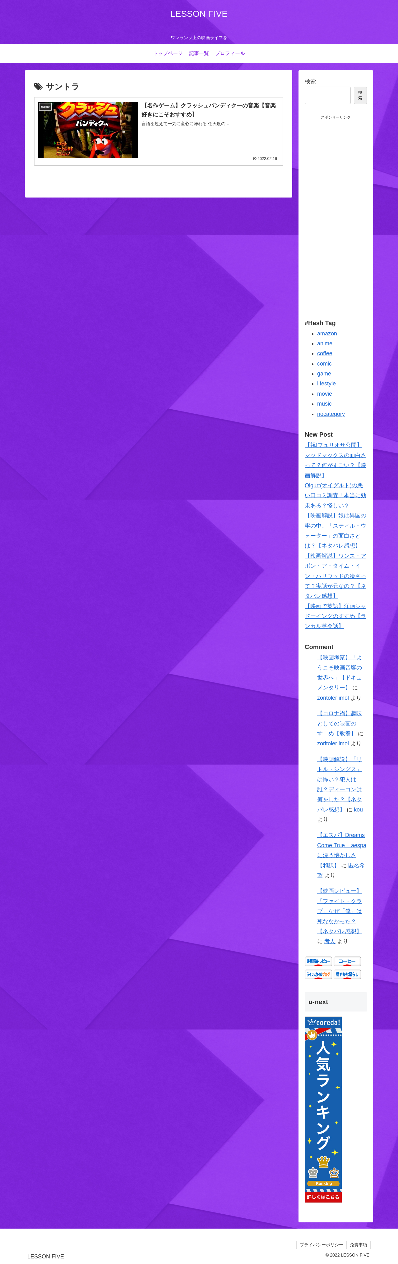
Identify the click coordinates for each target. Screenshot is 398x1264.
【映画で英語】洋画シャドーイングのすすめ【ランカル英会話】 (335, 616)
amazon (327, 333)
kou (358, 810)
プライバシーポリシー (321, 1244)
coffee (324, 353)
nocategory (331, 414)
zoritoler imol (333, 698)
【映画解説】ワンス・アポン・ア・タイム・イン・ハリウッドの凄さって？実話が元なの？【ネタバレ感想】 (335, 576)
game (324, 374)
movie (324, 394)
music (324, 404)
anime (324, 343)
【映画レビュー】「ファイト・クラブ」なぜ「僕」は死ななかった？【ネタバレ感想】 (339, 911)
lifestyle (326, 383)
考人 (330, 941)
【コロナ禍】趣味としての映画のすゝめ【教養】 (339, 723)
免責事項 (358, 1244)
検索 (310, 81)
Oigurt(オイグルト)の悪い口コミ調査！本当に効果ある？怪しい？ (335, 495)
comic (324, 364)
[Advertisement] (336, 214)
